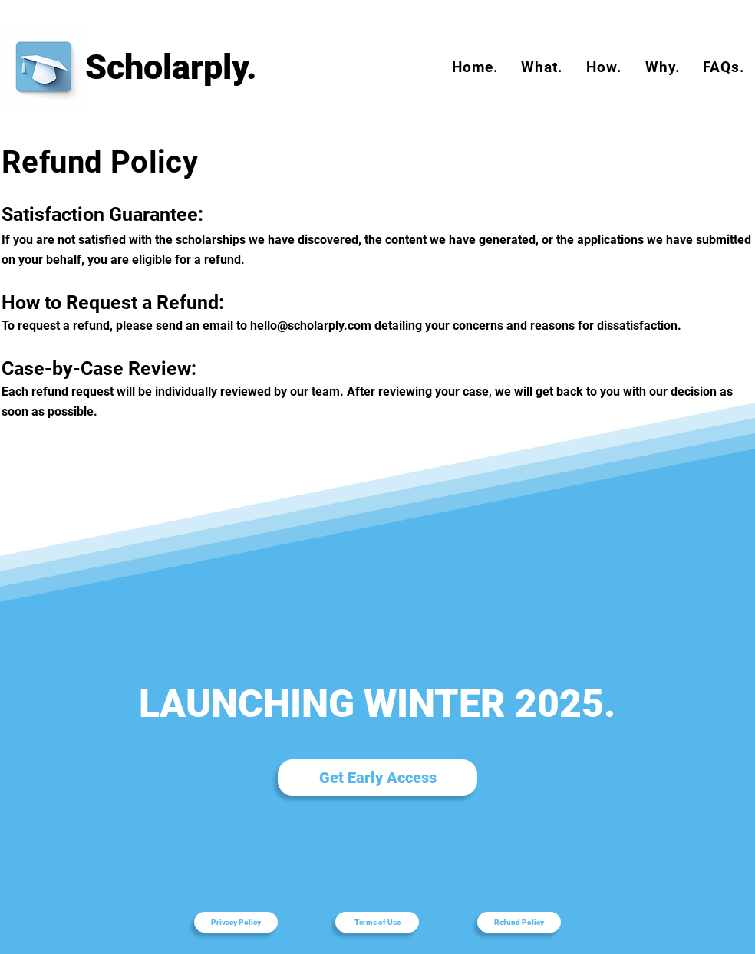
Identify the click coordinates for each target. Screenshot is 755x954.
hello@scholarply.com (310, 325)
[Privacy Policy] (236, 922)
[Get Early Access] (377, 777)
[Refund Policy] (519, 922)
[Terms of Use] (377, 922)
